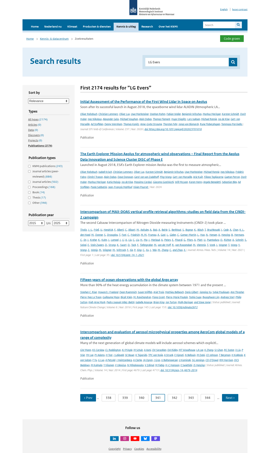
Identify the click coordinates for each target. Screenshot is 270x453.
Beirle (164, 229)
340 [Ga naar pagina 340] (141, 398)
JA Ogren (148, 360)
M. (137, 229)
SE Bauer (129, 355)
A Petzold (110, 360)
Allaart (131, 229)
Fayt (124, 235)
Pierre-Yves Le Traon (90, 297)
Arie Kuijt (198, 177)
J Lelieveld (119, 355)
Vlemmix (201, 245)
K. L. (241, 229)
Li (123, 240)
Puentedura (213, 240)
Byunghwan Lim (210, 297)
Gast (163, 235)
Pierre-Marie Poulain (177, 297)
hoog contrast (240, 9)
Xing (139, 250)
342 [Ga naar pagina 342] (174, 398)
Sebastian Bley (229, 182)
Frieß (96, 229)
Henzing (225, 235)
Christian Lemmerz (108, 114)
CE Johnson (212, 355)
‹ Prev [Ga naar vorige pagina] (88, 398)
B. (232, 235)
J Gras (157, 360)
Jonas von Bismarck (188, 124)
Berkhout (176, 229)
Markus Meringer (212, 114)
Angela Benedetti (212, 182)
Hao (202, 235)
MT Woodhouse (187, 350)
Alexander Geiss (111, 119)
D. (106, 245)
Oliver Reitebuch (88, 114)
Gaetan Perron (232, 177)
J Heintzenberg (124, 360)
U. (101, 229)
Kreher (93, 240)
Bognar (189, 229)
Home (35, 26)
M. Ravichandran (142, 297)
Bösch (200, 229)
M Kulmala (96, 365)
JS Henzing (199, 365)
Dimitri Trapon (95, 177)
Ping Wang (166, 177)
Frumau (152, 235)
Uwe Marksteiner (140, 114)
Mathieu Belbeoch (174, 292)
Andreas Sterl (227, 297)
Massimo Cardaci (143, 182)
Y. (239, 245)
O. (221, 240)
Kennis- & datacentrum (54, 38)
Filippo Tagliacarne (213, 177)
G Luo (101, 360)
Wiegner (107, 250)
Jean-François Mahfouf (120, 187)
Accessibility (153, 449)
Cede (226, 229)
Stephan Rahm (157, 114)
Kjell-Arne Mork (96, 302)
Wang (234, 245)
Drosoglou (112, 235)
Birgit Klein (126, 297)
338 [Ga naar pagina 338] (108, 398)
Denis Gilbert (191, 292)
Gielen (173, 235)
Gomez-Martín (188, 235)
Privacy (127, 449)
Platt (199, 240)
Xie (131, 250)
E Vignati (179, 355)
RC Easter (229, 350)
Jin (84, 240)
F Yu (94, 360)
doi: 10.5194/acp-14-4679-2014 (178, 370)
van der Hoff (164, 245)
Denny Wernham (113, 124)
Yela (154, 250)
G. (185, 240)
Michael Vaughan (129, 119)
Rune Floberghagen (210, 124)
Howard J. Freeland (108, 292)
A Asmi (147, 350)
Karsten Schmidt (230, 114)
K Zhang (208, 350)
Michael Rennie (209, 119)
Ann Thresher (237, 292)
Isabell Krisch (105, 172)
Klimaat (72, 26)
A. (151, 229)
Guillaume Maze (111, 297)
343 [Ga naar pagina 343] (191, 398)
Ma (145, 240)
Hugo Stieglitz (178, 119)
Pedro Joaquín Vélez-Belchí (120, 302)
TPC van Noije (155, 355)
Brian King (158, 302)
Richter (227, 240)
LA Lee (199, 350)
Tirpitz (83, 229)
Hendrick (108, 229)
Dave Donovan (125, 177)
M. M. (144, 235)
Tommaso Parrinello (232, 124)
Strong (112, 245)
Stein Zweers (97, 245)
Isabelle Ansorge (144, 302)
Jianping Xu (206, 292)
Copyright (115, 449)
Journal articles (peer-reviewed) (45, 173)
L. (168, 235)
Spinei (83, 245)
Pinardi (178, 240)
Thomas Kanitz (131, 124)
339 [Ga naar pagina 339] (125, 398)
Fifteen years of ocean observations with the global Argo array (129, 280)
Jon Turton (171, 302)
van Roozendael (183, 245)
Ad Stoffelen (97, 124)
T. (205, 229)
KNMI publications (47, 166)
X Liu (238, 350)
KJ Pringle (127, 350)
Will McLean (181, 182)
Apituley (144, 229)
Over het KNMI (168, 26)
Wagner (223, 245)
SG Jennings (198, 360)
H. (141, 240)
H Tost (109, 355)
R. (173, 245)
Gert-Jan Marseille (182, 177)
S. (169, 229)
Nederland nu (53, 26)
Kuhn (104, 240)
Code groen (232, 39)
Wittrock (121, 250)
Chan (235, 229)
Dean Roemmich (128, 292)
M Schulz (138, 350)
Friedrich (135, 235)
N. (207, 235)
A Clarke (137, 360)
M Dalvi (201, 355)
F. (115, 229)
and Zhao (178, 250)
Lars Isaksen (193, 119)
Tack (133, 245)
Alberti (120, 229)
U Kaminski (185, 360)
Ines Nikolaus (95, 119)
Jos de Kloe (224, 119)
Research (147, 26)
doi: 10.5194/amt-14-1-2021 (127, 255)
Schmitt (240, 240)
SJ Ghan (218, 350)
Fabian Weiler (173, 114)
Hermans (239, 235)
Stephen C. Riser (88, 292)
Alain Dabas (145, 119)
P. (135, 250)
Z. (89, 250)
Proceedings (43, 187)
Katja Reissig (113, 182)
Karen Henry (195, 182)
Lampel (114, 240)
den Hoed (85, 235)
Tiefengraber (146, 245)
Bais (155, 229)
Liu (130, 240)
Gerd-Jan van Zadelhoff (146, 177)
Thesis (39, 197)
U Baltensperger (169, 360)
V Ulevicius (120, 365)
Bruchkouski (213, 229)
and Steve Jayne (202, 302)
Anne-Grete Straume (151, 124)
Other (39, 202)
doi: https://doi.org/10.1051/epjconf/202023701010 (173, 129)
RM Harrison (226, 360)
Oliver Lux (124, 114)
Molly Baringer (185, 302)
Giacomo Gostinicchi (163, 182)
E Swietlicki (186, 365)
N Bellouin (190, 355)
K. (195, 229)
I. (221, 229)
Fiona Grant (158, 297)
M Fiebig (159, 365)
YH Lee (89, 355)
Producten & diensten (97, 26)
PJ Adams (99, 355)
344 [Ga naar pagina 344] (207, 398)
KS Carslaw (98, 350)
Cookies (139, 449)
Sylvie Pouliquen (221, 292)
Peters (167, 240)
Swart (123, 245)
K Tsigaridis (141, 355)
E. (173, 240)
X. (185, 250)
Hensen (213, 235)
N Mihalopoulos (135, 365)
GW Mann (85, 350)
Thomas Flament (161, 119)
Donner (99, 235)
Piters (190, 240)
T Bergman (224, 355)
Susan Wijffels (145, 292)
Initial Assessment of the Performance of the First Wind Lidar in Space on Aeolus (143, 101)
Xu (147, 250)
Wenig (94, 250)
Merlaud (155, 240)
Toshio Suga (195, 297)
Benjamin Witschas (192, 114)
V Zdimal (149, 365)
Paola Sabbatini (99, 187)
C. (126, 229)
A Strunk (168, 355)
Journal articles (45, 182)
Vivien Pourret (141, 187)
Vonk (212, 245)
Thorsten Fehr (170, 124)
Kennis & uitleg (126, 26)
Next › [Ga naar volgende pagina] (230, 398)
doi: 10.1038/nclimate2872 (183, 307)
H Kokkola (237, 355)
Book (38, 192)
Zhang (165, 250)
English (224, 9)
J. (88, 240)
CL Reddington (113, 350)
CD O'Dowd (212, 360)
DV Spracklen (159, 350)
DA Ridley (172, 350)
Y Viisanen (109, 365)
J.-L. (90, 229)
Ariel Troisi (158, 292)
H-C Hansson (172, 365)
